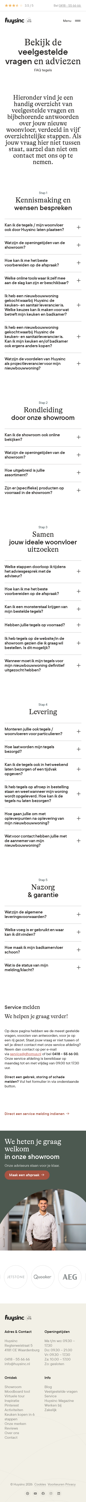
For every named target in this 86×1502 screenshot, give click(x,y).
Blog (48, 1386)
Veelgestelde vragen (61, 1391)
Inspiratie (12, 1400)
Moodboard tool (17, 1391)
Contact (11, 1437)
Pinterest (12, 1405)
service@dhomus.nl (25, 1053)
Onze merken (15, 1423)
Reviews (11, 1428)
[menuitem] (23, 1386)
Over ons (12, 1432)
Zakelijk (50, 1409)
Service (50, 1396)
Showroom (13, 1386)
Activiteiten (14, 1409)
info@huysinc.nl (17, 1363)
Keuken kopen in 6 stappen (20, 1416)
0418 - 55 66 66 (70, 5)
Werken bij (52, 1405)
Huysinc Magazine (59, 1400)
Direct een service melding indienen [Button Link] (37, 1113)
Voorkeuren (56, 1484)
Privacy (70, 1484)
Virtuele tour (15, 1396)
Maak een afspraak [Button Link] (27, 1175)
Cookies (40, 1484)
